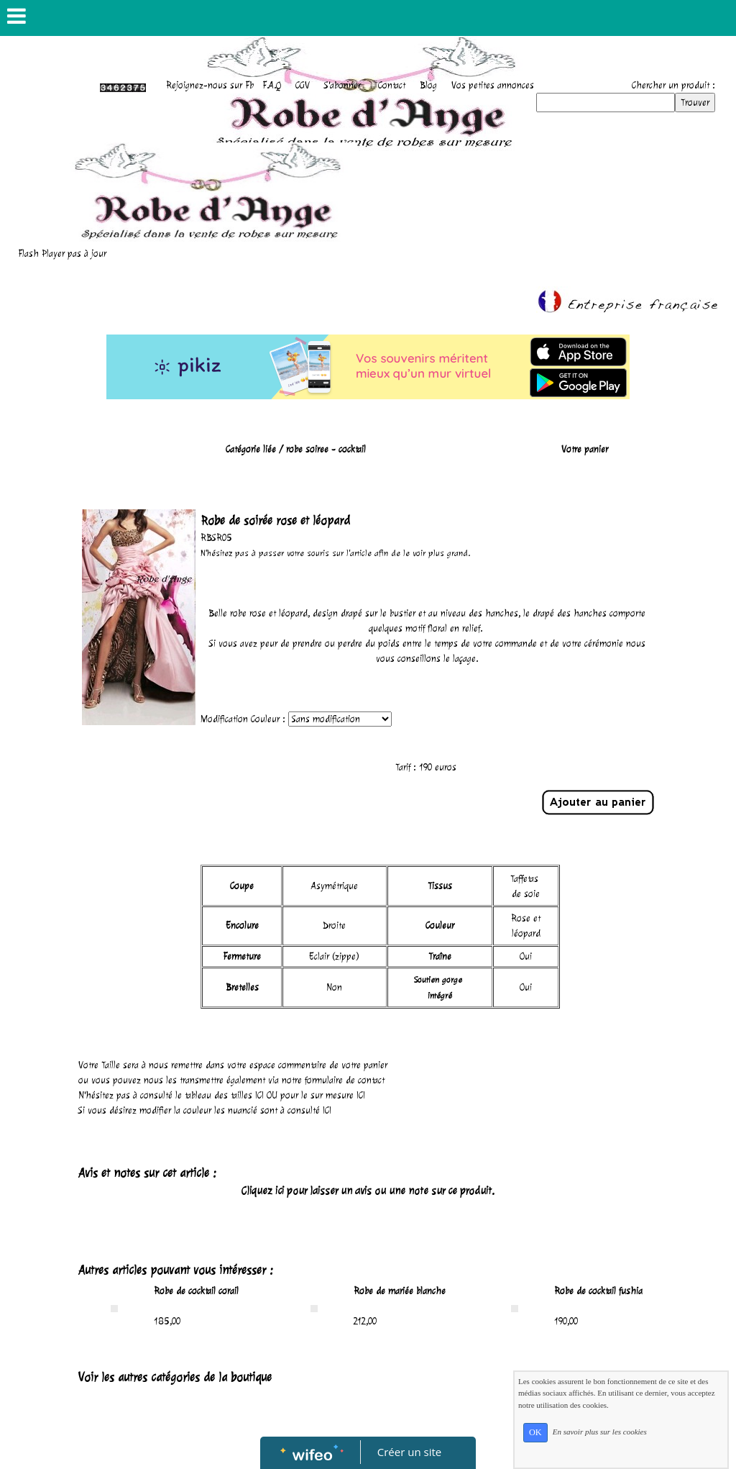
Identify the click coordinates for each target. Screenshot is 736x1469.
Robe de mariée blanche (400, 1291)
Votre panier (584, 449)
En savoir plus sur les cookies (600, 1431)
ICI (259, 1095)
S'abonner (342, 85)
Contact (391, 85)
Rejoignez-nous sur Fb (210, 85)
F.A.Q (271, 85)
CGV (302, 85)
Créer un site (409, 1452)
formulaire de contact (345, 1080)
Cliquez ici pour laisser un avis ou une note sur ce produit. (368, 1191)
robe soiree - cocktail (326, 449)
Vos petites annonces (492, 85)
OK (535, 1432)
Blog (428, 85)
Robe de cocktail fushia (598, 1291)
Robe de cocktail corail (196, 1291)
